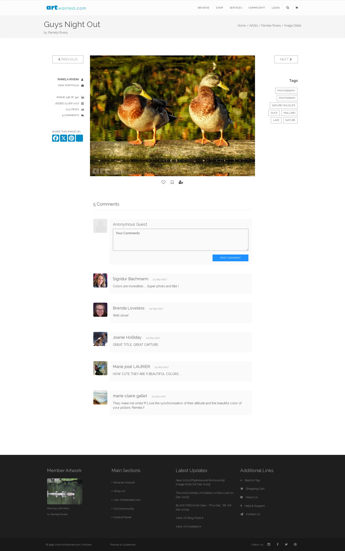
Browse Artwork (124, 482)
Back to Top (250, 480)
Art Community (124, 508)
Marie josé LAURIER (131, 366)
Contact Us (250, 514)
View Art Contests (188, 526)
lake (276, 120)
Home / (243, 25)
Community (257, 7)
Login (276, 7)
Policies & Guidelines (123, 544)
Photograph (287, 98)
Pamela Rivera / (272, 25)
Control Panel (122, 517)
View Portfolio (68, 85)
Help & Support (252, 505)
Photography (286, 90)
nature (290, 120)
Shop (219, 7)
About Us (249, 497)
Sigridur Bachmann (130, 278)
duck (274, 113)
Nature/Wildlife (283, 105)
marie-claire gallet (130, 396)
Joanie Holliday (127, 337)
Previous (68, 59)
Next (286, 59)
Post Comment (230, 257)
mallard (289, 113)
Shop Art (119, 491)
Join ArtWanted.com (127, 500)
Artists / (255, 25)
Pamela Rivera (58, 32)
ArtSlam (87, 544)
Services (235, 7)
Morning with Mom (58, 508)
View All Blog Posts (189, 518)
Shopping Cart (252, 488)
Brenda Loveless (129, 308)
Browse (203, 7)
